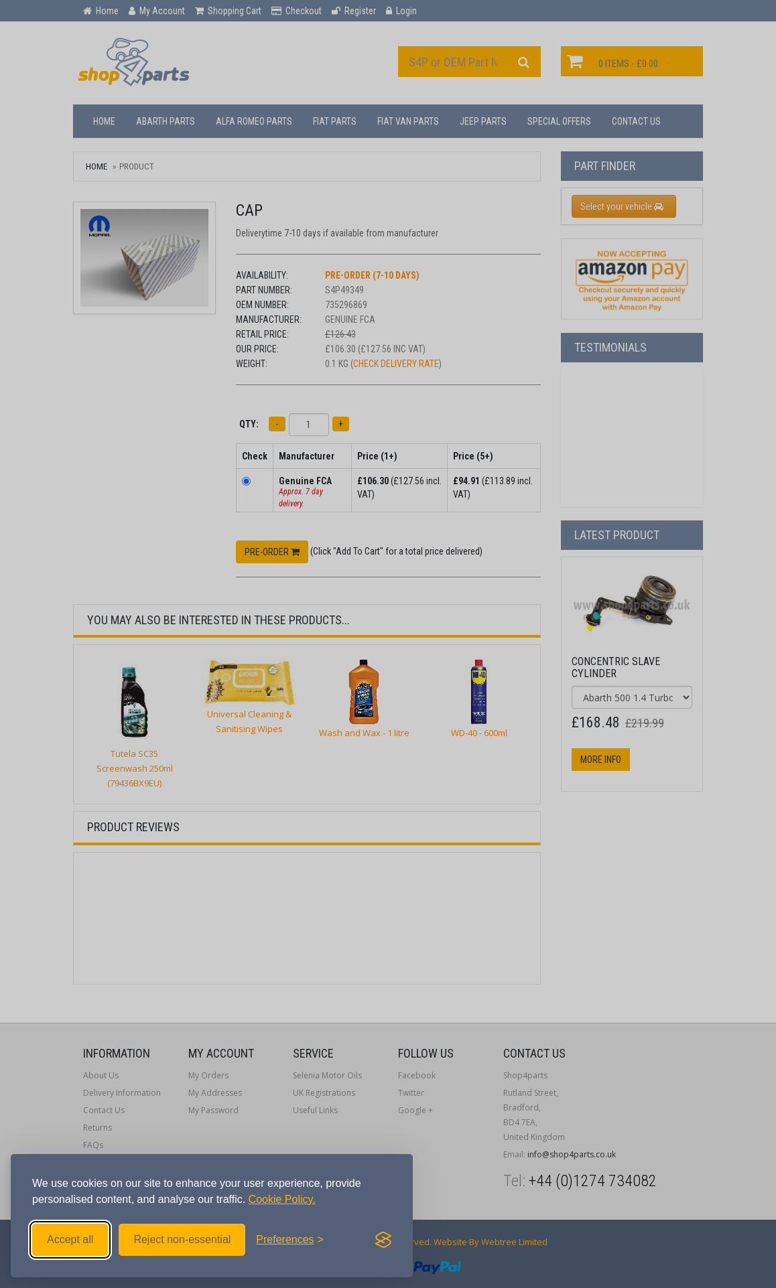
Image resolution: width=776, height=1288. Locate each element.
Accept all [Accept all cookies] (70, 1239)
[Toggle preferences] (290, 1239)
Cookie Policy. (282, 1199)
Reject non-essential (182, 1239)
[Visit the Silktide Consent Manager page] (383, 1240)
